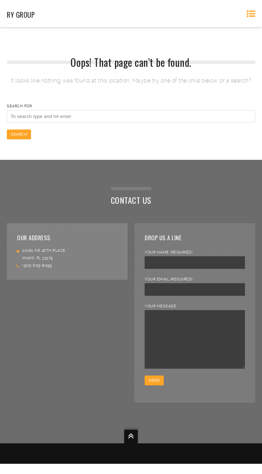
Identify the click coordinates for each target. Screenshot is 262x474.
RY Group (21, 15)
